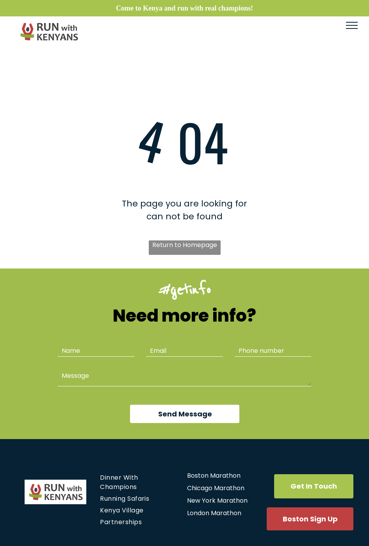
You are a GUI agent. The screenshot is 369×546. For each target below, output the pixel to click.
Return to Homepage (184, 244)
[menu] (352, 25)
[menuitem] (138, 482)
